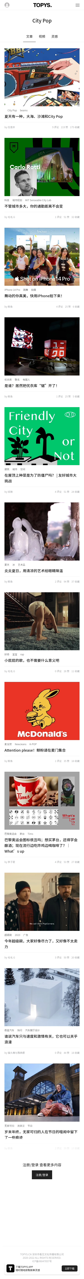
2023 (17, 935)
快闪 (19, 1030)
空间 (22, 469)
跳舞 (25, 289)
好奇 (6, 654)
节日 (30, 1125)
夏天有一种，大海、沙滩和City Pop (33, 116)
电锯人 (26, 379)
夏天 (6, 564)
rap (22, 654)
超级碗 (8, 935)
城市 (14, 469)
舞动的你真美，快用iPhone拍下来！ (34, 295)
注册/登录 (42, 1175)
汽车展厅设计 (32, 1030)
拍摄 (33, 289)
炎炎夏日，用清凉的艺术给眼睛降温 (33, 570)
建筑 (6, 469)
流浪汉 (21, 1125)
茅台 (22, 833)
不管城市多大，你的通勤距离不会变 (33, 206)
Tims (30, 833)
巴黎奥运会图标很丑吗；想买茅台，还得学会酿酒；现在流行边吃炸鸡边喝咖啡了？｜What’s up (41, 845)
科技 (6, 200)
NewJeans (20, 744)
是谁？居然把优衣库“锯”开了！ (31, 385)
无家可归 (9, 1125)
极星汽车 (9, 1030)
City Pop (12, 110)
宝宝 (14, 654)
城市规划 (17, 200)
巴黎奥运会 (10, 833)
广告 (25, 935)
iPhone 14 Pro (12, 289)
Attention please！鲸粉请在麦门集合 (35, 750)
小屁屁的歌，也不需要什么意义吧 (31, 660)
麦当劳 (8, 744)
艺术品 (21, 564)
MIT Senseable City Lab (38, 200)
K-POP (33, 744)
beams (23, 110)
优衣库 (8, 379)
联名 (17, 379)
